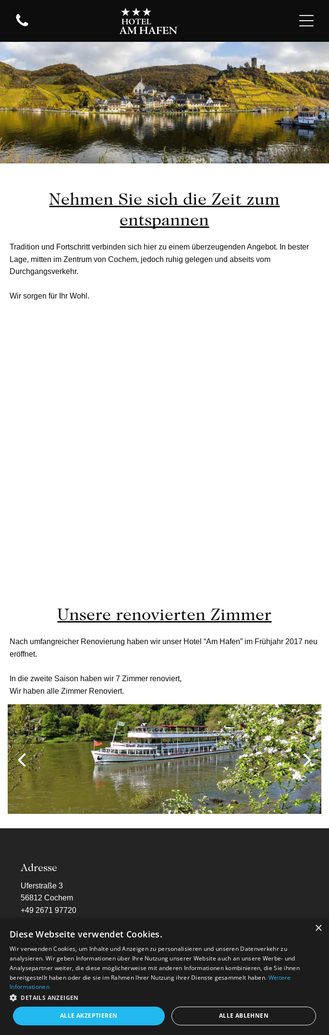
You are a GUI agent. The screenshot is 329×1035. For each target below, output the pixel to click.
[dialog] (164, 976)
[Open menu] (306, 20)
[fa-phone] (22, 25)
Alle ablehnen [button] (243, 1015)
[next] (307, 759)
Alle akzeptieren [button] (88, 1015)
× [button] (318, 928)
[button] (164, 997)
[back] (22, 759)
